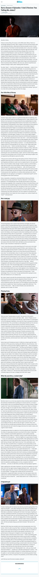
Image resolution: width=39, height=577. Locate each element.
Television (3, 5)
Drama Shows (10, 5)
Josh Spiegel (5, 12)
